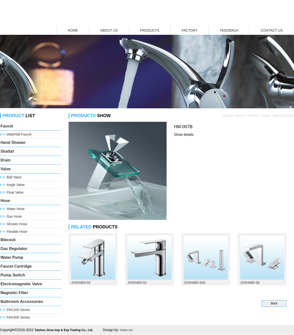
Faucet (6, 126)
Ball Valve (14, 177)
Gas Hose (14, 216)
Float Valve (15, 192)
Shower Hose (17, 224)
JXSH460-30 (249, 283)
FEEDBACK (229, 30)
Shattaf (7, 151)
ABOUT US (109, 30)
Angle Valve (16, 185)
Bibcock (8, 240)
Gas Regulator (13, 249)
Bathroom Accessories (21, 301)
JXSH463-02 (80, 283)
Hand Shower (12, 142)
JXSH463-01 (137, 283)
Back (274, 303)
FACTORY (190, 30)
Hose (5, 201)
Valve (5, 169)
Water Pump (11, 257)
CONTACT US (272, 30)
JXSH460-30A (195, 283)
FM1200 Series (18, 310)
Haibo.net (126, 330)
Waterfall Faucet (19, 134)
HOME (73, 30)
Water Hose (15, 209)
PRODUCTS (149, 30)
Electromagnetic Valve (21, 284)
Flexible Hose (17, 232)
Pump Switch (12, 275)
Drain (5, 160)
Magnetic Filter (14, 293)
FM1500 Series (18, 317)
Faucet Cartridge (16, 266)
